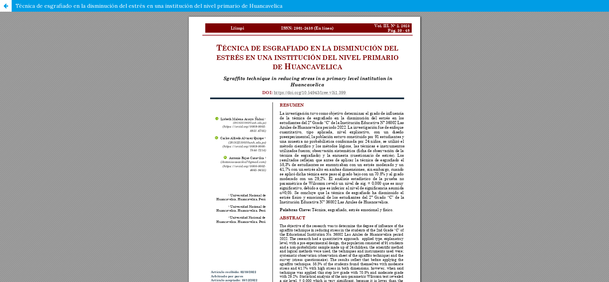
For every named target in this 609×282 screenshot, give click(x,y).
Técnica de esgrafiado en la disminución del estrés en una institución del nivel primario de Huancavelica (149, 5)
